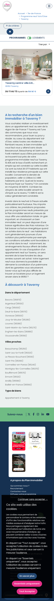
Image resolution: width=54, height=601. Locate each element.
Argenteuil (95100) (14, 303)
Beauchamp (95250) (16, 348)
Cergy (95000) (12, 307)
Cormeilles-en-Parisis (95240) (20, 364)
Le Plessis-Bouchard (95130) (19, 356)
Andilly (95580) (12, 380)
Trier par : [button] (43, 44)
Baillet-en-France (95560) (18, 384)
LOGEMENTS (39, 37)
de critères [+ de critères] (12, 25)
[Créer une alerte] (10, 32)
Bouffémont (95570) (15, 372)
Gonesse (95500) (14, 315)
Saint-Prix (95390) (14, 360)
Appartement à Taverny (17, 397)
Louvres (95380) (13, 323)
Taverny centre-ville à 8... (19, 83)
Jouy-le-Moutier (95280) (17, 319)
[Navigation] (49, 6)
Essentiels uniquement (27, 583)
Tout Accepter (27, 591)
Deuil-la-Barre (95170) (16, 311)
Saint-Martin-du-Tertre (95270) (20, 327)
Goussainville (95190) (16, 335)
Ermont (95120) (12, 376)
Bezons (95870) (13, 299)
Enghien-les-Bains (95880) (19, 331)
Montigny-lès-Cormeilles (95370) (22, 368)
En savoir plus (27, 576)
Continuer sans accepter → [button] (33, 499)
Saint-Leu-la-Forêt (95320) (18, 352)
